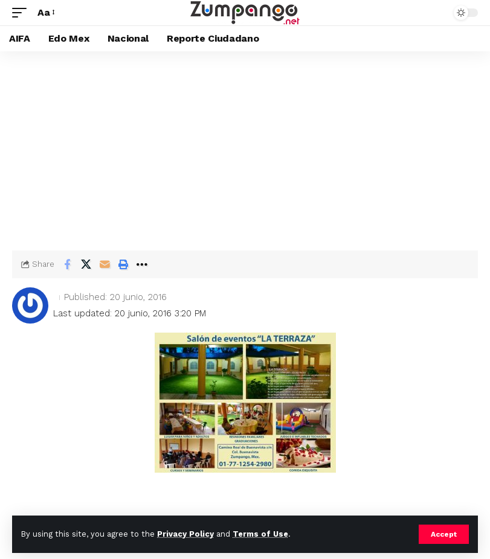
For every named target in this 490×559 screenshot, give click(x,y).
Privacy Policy (185, 533)
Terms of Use (260, 533)
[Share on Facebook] (67, 264)
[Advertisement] (245, 141)
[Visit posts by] (30, 305)
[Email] (104, 264)
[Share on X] (85, 264)
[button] (444, 534)
